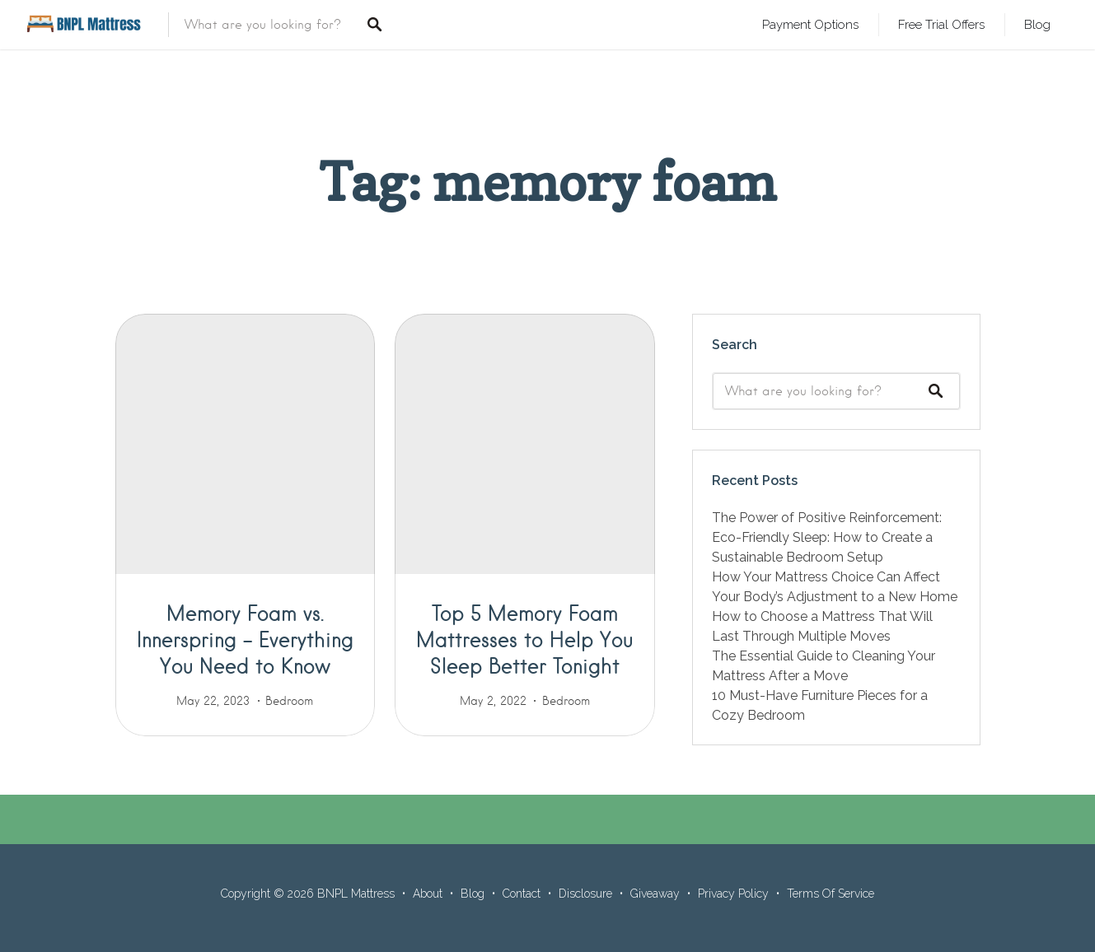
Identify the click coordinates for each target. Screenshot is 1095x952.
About (427, 893)
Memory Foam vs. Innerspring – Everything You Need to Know (245, 639)
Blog (1037, 24)
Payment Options (810, 24)
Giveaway (655, 893)
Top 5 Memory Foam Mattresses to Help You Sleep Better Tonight (524, 639)
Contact (521, 893)
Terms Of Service (830, 893)
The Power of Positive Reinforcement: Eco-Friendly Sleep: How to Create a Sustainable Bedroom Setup (827, 537)
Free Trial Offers (941, 24)
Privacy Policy (733, 893)
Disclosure (585, 893)
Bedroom (289, 700)
